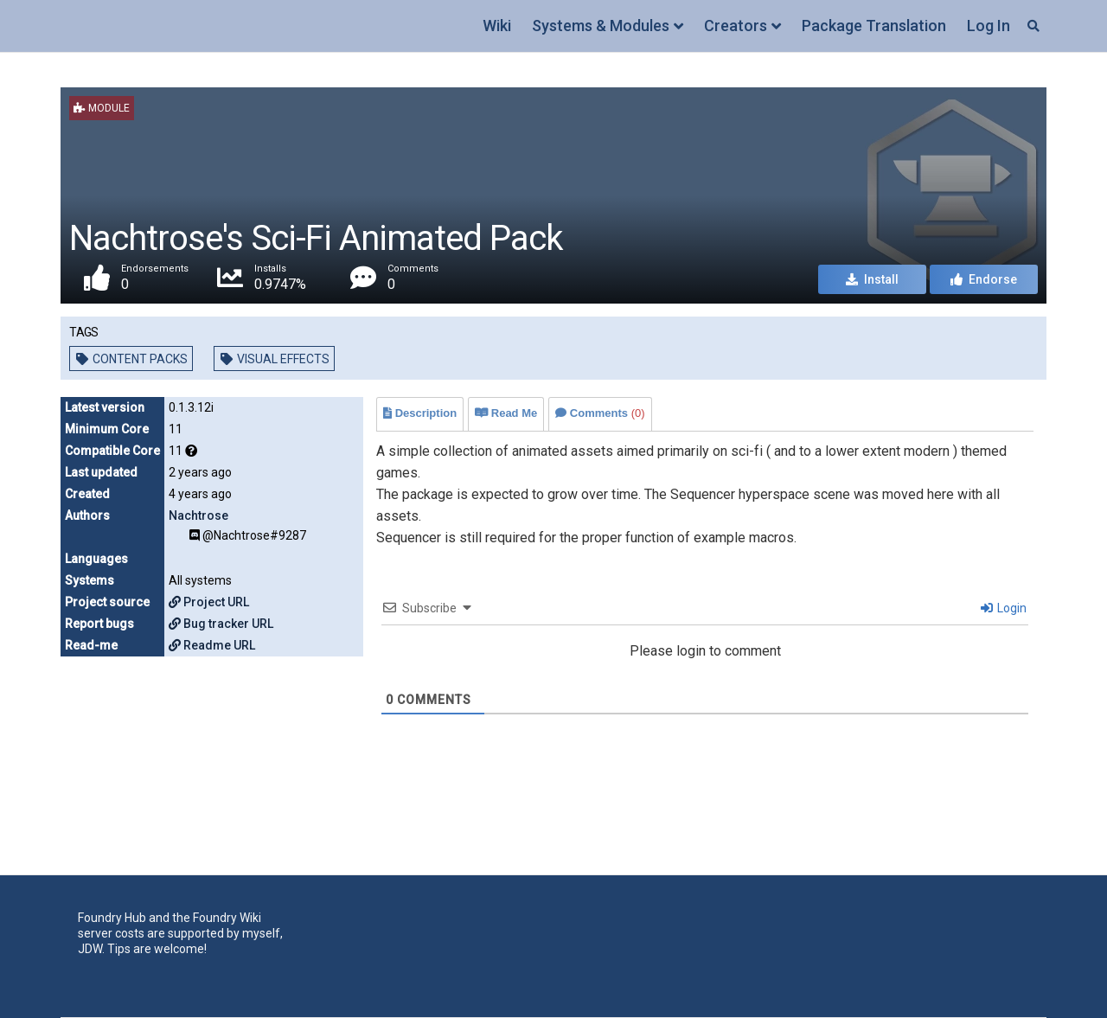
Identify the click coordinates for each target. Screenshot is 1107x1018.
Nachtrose (198, 515)
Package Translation (874, 25)
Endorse (983, 280)
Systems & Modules (600, 25)
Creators (735, 25)
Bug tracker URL (221, 624)
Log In (988, 25)
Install (872, 280)
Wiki (497, 25)
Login (1004, 608)
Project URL (209, 602)
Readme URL (212, 645)
